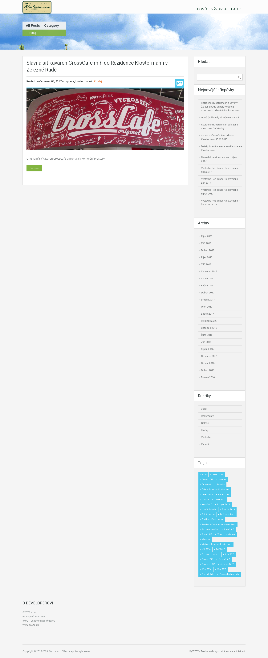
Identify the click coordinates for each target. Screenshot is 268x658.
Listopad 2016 (209, 327)
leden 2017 (207, 504)
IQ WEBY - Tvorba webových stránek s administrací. (217, 651)
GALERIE (237, 9)
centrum (222, 479)
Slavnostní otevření (210, 529)
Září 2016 (206, 342)
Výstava (231, 534)
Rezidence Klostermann (212, 519)
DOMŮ (202, 9)
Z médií (205, 444)
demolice (221, 484)
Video (219, 534)
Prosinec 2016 (209, 320)
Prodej (98, 81)
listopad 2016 (223, 504)
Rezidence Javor (227, 514)
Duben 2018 (207, 250)
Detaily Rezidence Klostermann (215, 489)
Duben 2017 (207, 292)
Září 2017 (206, 264)
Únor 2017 (206, 306)
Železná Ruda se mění (229, 574)
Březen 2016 (208, 377)
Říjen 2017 (206, 257)
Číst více (34, 168)
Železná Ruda (208, 574)
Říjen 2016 (206, 334)
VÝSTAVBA (218, 9)
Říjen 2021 (206, 236)
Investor (205, 499)
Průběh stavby (208, 514)
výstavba (206, 539)
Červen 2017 (207, 278)
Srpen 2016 (207, 349)
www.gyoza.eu (30, 624)
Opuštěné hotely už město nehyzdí (220, 117)
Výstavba (206, 437)
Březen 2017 (208, 299)
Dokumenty (207, 416)
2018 (203, 408)
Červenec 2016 (209, 356)
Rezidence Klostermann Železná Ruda (219, 524)
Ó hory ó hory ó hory (211, 554)
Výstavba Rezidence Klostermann (217, 544)
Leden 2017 (207, 313)
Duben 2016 (207, 370)
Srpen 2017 (207, 534)
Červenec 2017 (209, 271)
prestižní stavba (209, 509)
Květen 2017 (207, 285)
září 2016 (206, 549)
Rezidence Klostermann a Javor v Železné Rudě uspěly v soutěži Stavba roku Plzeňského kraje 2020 (220, 106)
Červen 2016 (207, 363)
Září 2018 (206, 243)
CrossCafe (206, 484)
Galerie (205, 423)
